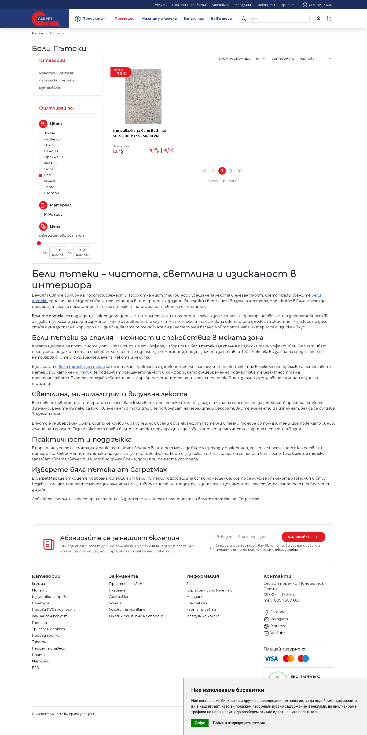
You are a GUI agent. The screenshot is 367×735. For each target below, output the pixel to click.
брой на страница (234, 58)
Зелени (50, 133)
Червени (52, 139)
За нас (191, 584)
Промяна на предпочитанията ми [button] (239, 723)
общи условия (286, 549)
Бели (48, 175)
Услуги (115, 603)
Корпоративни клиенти (209, 590)
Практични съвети (127, 584)
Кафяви (50, 163)
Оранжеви (53, 157)
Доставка (118, 597)
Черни (49, 187)
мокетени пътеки (56, 73)
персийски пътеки (56, 80)
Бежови (51, 151)
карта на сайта (201, 609)
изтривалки (50, 88)
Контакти (196, 603)
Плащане (117, 590)
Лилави (50, 181)
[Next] (231, 176)
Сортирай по (283, 58)
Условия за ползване (127, 609)
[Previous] (213, 176)
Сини (48, 145)
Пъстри (51, 193)
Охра (48, 169)
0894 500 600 (317, 4)
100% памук (54, 215)
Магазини (194, 597)
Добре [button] (200, 723)
